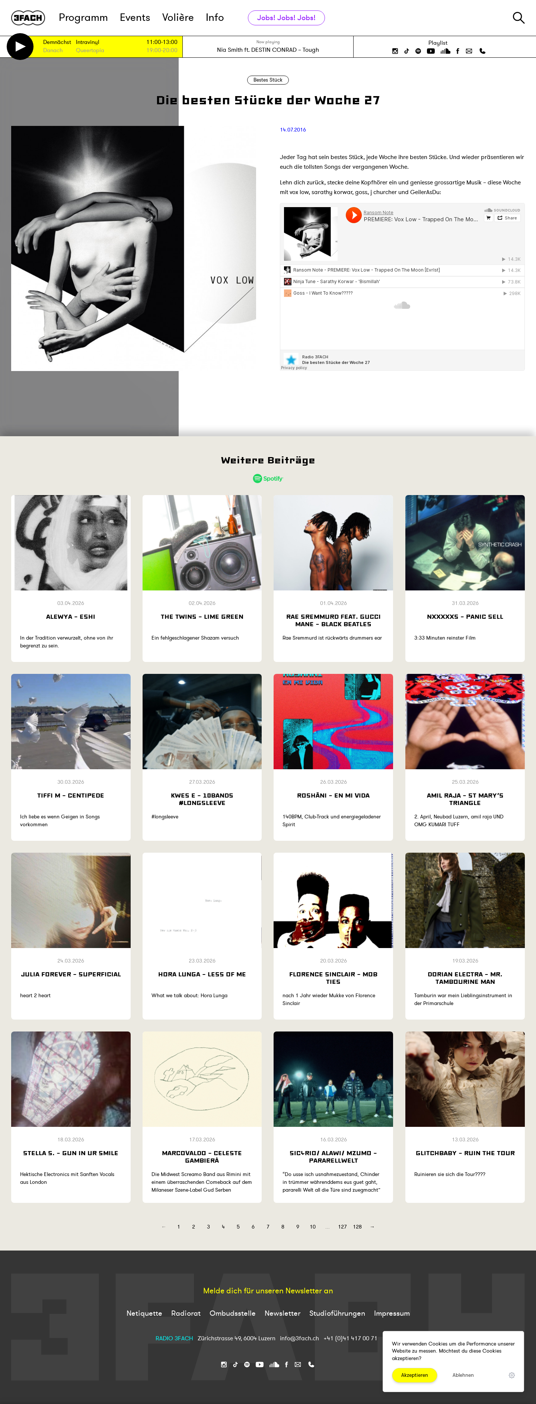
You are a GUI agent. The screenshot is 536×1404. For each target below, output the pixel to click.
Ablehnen (463, 1375)
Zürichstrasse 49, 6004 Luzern (236, 1338)
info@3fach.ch (300, 1338)
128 (357, 1226)
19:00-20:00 (162, 50)
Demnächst (57, 42)
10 (313, 1226)
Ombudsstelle (233, 1313)
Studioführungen (337, 1313)
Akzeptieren (414, 1375)
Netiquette (144, 1313)
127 (342, 1226)
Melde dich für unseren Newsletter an (268, 1291)
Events (135, 18)
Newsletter (282, 1313)
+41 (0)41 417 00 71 (350, 1338)
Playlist (437, 43)
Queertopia (90, 51)
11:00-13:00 (162, 42)
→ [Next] (372, 1226)
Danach (53, 51)
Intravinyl (87, 42)
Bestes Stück (268, 79)
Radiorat (186, 1313)
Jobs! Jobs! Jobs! (286, 18)
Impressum (392, 1313)
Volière (178, 18)
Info (215, 18)
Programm (83, 18)
